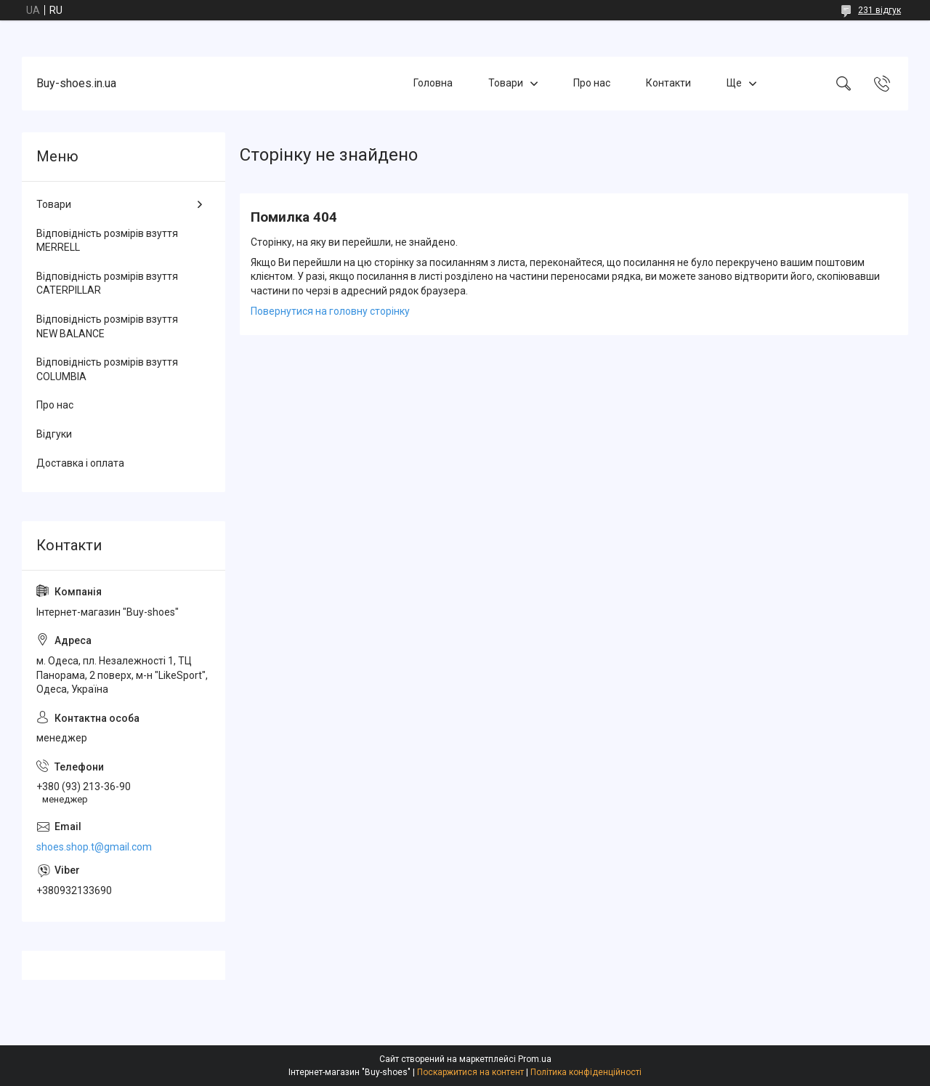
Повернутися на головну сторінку (330, 311)
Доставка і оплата (80, 463)
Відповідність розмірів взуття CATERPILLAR (107, 283)
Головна (433, 83)
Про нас (591, 83)
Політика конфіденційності (586, 1072)
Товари (505, 83)
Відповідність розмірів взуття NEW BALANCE (107, 326)
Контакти (668, 83)
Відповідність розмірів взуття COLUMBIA (107, 369)
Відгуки (54, 434)
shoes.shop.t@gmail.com (94, 847)
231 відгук (879, 10)
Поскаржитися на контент (470, 1072)
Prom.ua (534, 1059)
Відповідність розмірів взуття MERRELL (107, 241)
